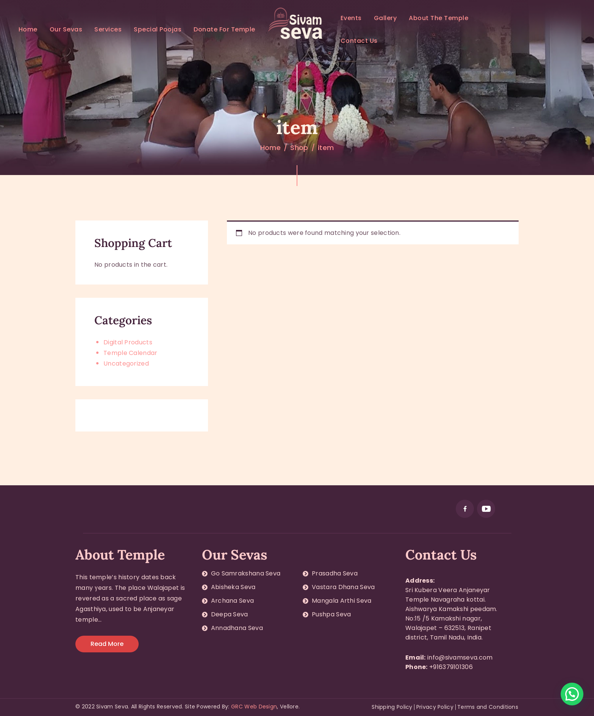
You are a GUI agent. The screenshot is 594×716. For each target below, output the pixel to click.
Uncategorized (126, 363)
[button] (572, 694)
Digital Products (127, 342)
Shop (299, 147)
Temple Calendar (130, 353)
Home (270, 148)
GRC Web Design (254, 706)
